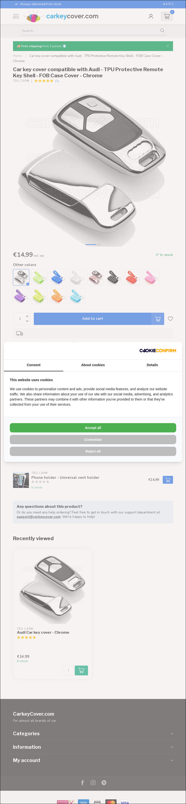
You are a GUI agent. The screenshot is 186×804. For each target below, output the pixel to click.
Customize (93, 440)
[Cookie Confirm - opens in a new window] (157, 350)
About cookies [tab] (93, 365)
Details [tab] (152, 365)
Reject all (93, 451)
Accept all (93, 428)
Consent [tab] (33, 365)
